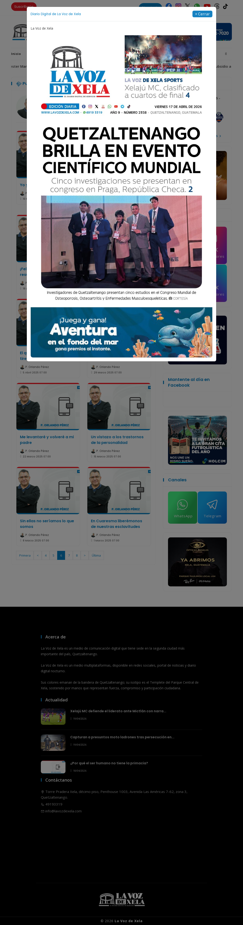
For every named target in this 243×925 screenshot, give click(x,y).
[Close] (202, 14)
